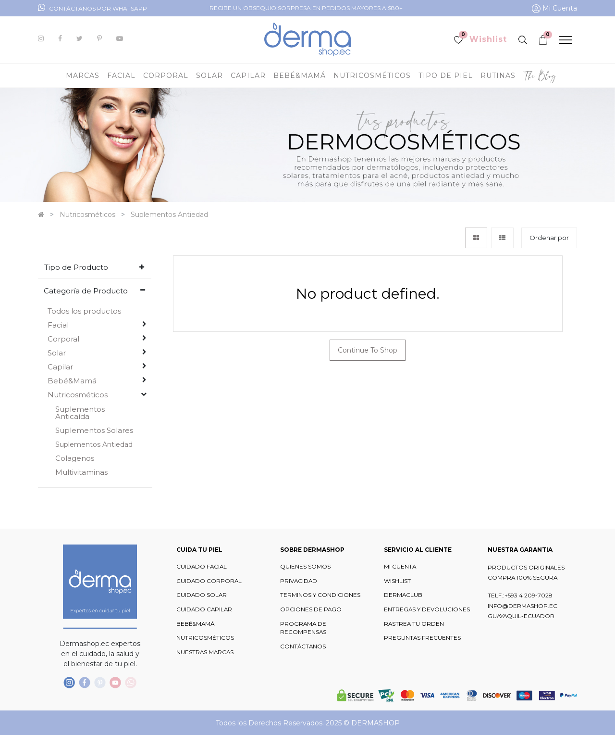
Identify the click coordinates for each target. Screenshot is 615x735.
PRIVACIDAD (298, 581)
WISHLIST (397, 581)
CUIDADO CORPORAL (209, 581)
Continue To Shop (367, 350)
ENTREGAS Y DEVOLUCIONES (427, 609)
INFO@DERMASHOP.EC (522, 606)
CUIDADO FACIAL (201, 566)
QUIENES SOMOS (305, 566)
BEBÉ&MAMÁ (195, 624)
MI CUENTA (400, 566)
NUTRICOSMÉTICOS (205, 637)
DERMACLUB (403, 595)
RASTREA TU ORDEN (414, 624)
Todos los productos (84, 311)
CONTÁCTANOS (303, 646)
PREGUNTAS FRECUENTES (422, 637)
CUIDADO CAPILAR (204, 609)
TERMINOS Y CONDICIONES (320, 595)
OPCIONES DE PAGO (311, 609)
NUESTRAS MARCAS (205, 652)
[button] (549, 238)
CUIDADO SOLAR (201, 595)
